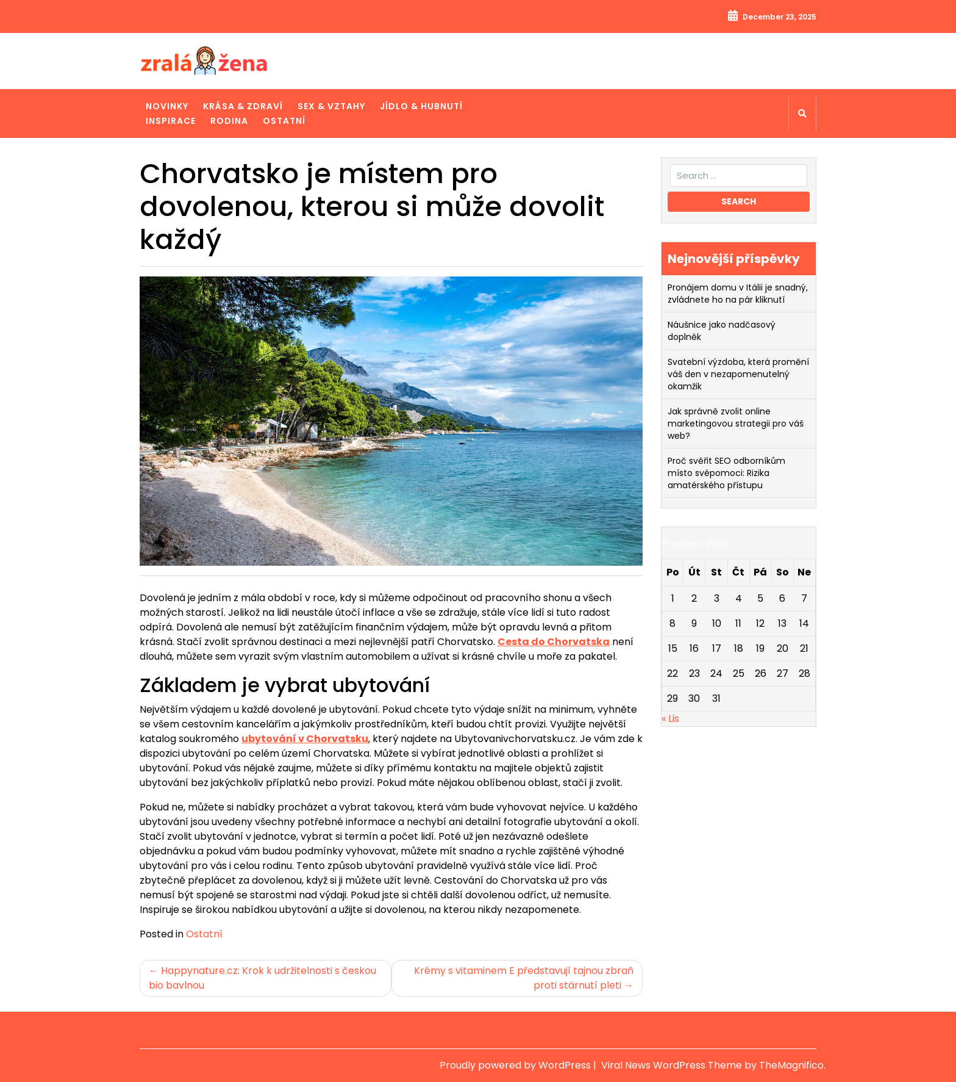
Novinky (167, 106)
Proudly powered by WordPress (516, 1065)
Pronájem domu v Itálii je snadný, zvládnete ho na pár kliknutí (738, 293)
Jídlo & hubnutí (421, 106)
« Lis (670, 719)
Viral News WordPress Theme (672, 1065)
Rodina (229, 121)
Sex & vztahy (331, 106)
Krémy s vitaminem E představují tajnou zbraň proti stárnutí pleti (523, 978)
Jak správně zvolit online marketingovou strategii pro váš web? (736, 423)
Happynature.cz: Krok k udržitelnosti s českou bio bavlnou (262, 978)
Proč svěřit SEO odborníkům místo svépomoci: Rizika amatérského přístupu (726, 473)
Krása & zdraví (243, 106)
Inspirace (171, 121)
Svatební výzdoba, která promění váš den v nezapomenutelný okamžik (738, 374)
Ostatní (284, 121)
